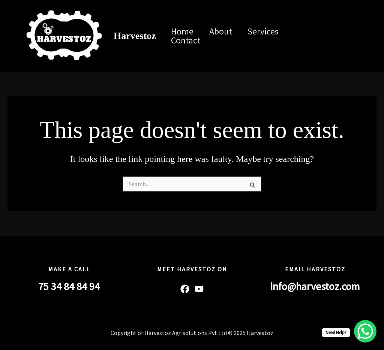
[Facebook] (308, 31)
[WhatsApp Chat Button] (365, 331)
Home (183, 31)
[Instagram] (331, 31)
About (224, 31)
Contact (187, 40)
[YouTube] (322, 41)
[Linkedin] (342, 31)
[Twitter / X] (353, 31)
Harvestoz (135, 35)
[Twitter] (319, 31)
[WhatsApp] (311, 41)
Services (269, 31)
